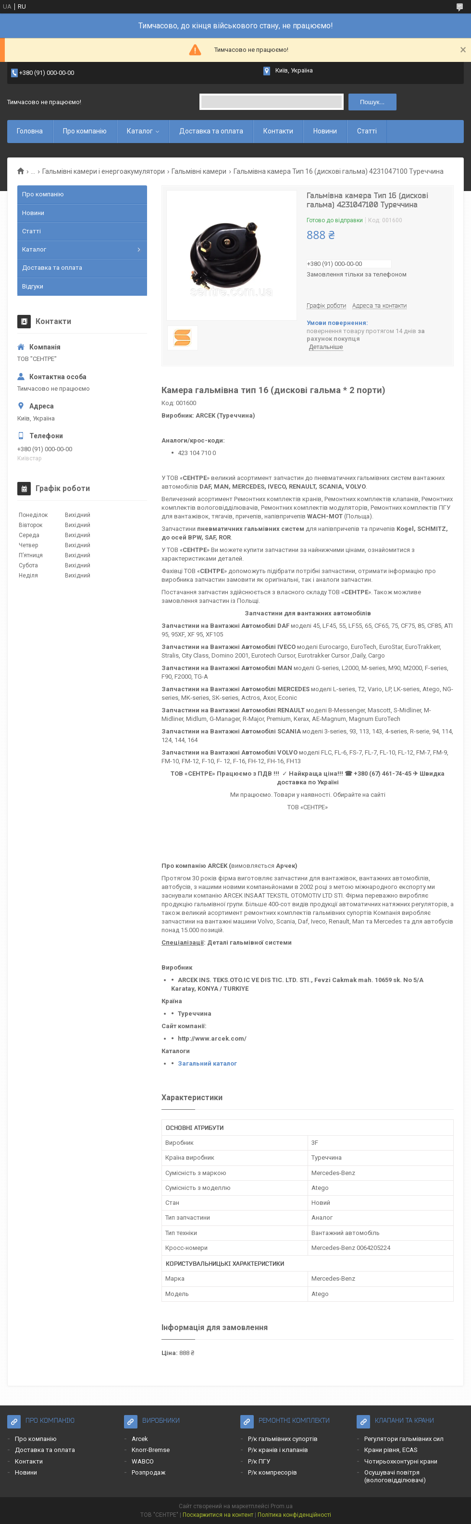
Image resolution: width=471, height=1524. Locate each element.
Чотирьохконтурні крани (400, 1461)
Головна (30, 131)
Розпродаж (148, 1472)
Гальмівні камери (199, 171)
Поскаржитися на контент (218, 1515)
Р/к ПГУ (259, 1461)
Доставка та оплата (211, 131)
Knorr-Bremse (151, 1449)
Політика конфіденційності (294, 1515)
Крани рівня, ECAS (391, 1449)
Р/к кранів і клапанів (278, 1449)
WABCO (143, 1461)
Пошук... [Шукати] (372, 102)
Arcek (140, 1438)
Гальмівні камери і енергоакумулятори (103, 171)
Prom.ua (282, 1506)
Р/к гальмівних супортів (283, 1438)
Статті (367, 131)
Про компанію (85, 131)
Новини (325, 131)
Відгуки (32, 286)
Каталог (140, 131)
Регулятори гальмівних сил (404, 1438)
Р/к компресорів (272, 1472)
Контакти (278, 131)
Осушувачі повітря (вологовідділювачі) (395, 1476)
